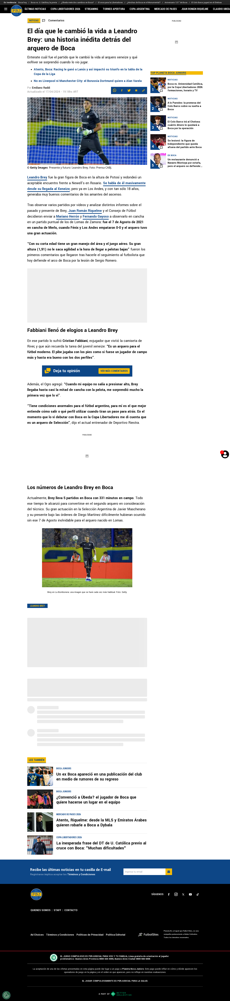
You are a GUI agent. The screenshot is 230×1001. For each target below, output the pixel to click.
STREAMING (91, 9)
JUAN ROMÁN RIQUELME (194, 9)
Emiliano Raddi (41, 88)
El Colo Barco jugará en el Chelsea (206, 2)
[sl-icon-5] (198, 894)
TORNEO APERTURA (114, 9)
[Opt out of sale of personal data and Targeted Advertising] (6, 995)
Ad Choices (37, 935)
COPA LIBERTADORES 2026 (65, 9)
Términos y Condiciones (81, 874)
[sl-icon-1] (169, 894)
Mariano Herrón (67, 216)
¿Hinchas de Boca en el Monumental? (144, 2)
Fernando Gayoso (96, 216)
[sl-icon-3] (183, 894)
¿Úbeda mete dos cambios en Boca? (77, 2)
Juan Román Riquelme (85, 210)
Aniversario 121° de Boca (176, 2)
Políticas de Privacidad (90, 935)
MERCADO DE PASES (165, 9)
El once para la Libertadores (110, 2)
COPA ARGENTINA (140, 9)
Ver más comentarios (114, 370)
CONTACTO (70, 910)
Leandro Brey (37, 177)
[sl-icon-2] (176, 894)
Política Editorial (115, 935)
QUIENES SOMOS (41, 910)
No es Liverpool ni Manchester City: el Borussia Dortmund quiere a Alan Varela (88, 81)
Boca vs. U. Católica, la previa (44, 2)
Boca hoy (22, 2)
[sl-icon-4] (190, 894)
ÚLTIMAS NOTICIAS (35, 9)
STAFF (57, 910)
